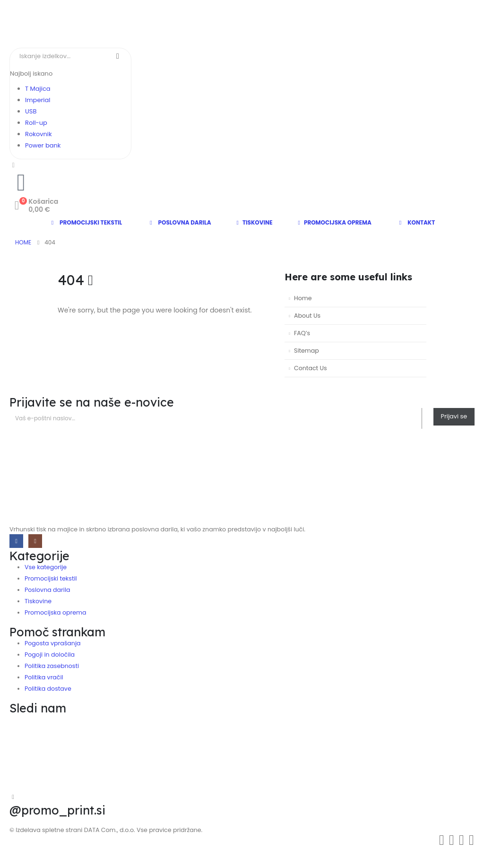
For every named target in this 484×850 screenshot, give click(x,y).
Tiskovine (255, 222)
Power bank (42, 145)
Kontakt (416, 222)
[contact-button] (454, 416)
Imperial (37, 99)
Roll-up (36, 122)
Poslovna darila (179, 222)
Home (303, 298)
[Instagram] (35, 541)
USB (30, 111)
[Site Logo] (92, 24)
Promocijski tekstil (85, 222)
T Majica (38, 88)
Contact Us (310, 368)
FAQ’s (302, 333)
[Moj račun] (13, 165)
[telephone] (21, 182)
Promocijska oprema (335, 222)
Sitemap (306, 351)
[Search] (117, 56)
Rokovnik (38, 134)
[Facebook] (16, 541)
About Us (307, 316)
